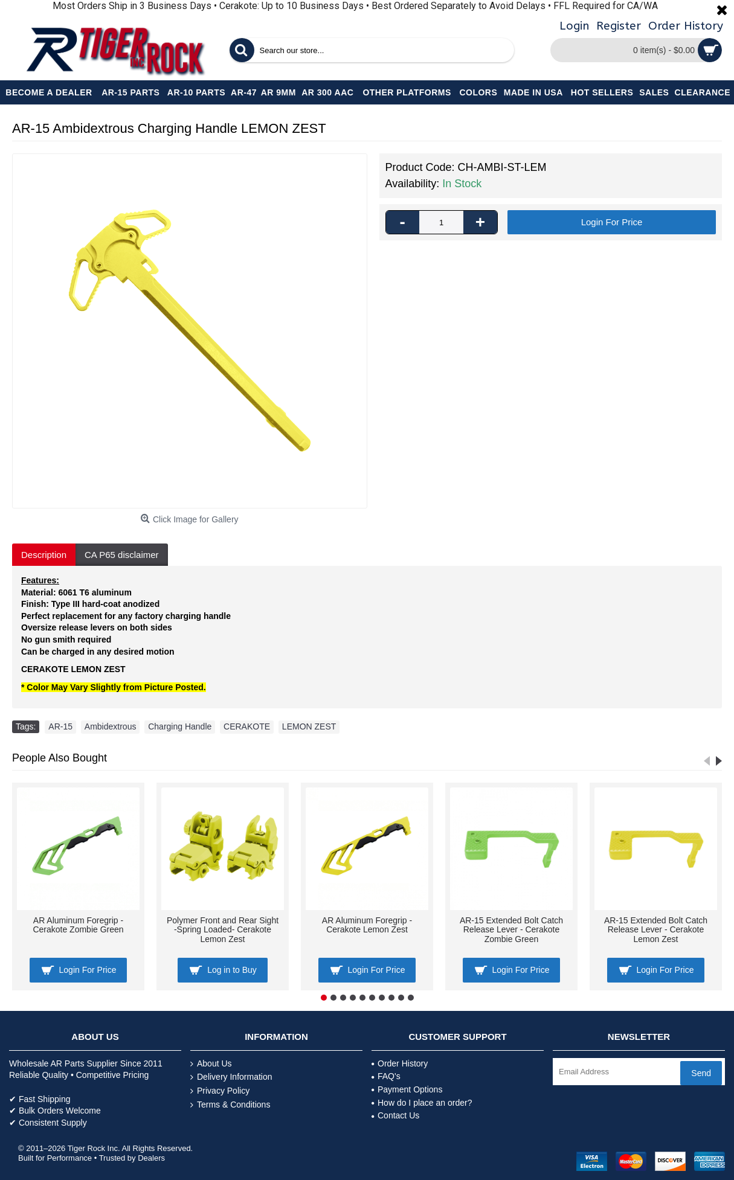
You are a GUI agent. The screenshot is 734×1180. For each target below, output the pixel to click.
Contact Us (395, 1115)
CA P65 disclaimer (122, 555)
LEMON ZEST (309, 726)
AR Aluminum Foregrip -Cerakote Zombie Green (78, 924)
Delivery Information (231, 1077)
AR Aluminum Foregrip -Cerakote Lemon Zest (367, 924)
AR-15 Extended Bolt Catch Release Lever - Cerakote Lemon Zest (655, 929)
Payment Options (407, 1089)
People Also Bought (59, 758)
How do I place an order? (422, 1103)
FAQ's (386, 1076)
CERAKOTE (247, 726)
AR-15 (60, 726)
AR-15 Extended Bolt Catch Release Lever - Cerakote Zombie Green (511, 929)
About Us (211, 1064)
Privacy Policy (219, 1091)
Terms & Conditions (230, 1105)
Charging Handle (179, 726)
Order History (400, 1063)
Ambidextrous (111, 726)
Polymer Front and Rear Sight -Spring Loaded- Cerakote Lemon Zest (222, 929)
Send (701, 1073)
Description (43, 555)
